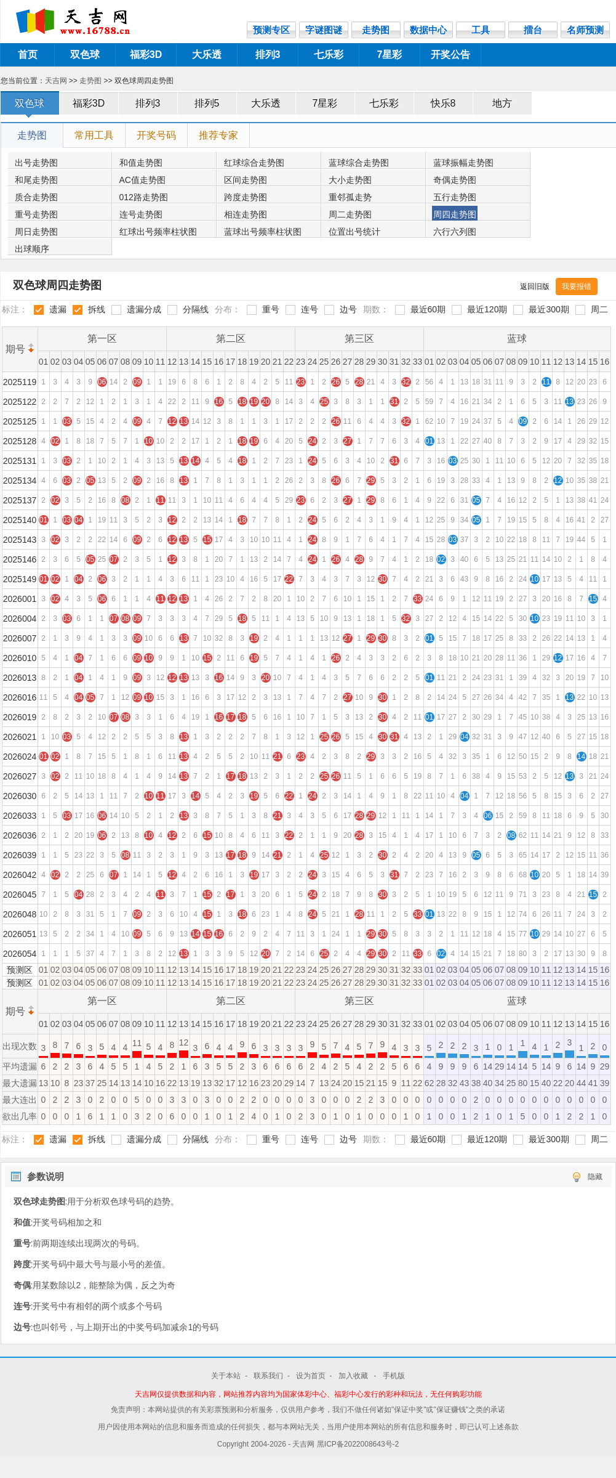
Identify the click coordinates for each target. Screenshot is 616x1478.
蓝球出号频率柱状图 (263, 232)
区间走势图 (245, 180)
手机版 (394, 1375)
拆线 (96, 309)
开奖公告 (450, 54)
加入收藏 (354, 1375)
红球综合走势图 (254, 163)
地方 (502, 103)
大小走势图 (350, 180)
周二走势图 (350, 214)
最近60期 (428, 309)
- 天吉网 (302, 1444)
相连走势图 (245, 214)
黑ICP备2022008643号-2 (358, 1444)
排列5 (207, 103)
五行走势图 (454, 197)
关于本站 (226, 1375)
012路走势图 (143, 197)
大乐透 (207, 54)
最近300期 (549, 309)
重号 (270, 309)
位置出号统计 (354, 232)
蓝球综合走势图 (359, 163)
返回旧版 (535, 286)
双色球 (85, 54)
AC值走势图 (142, 180)
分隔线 (196, 309)
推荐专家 (218, 135)
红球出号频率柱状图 (158, 232)
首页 (28, 54)
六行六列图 (454, 232)
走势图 (90, 80)
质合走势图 (36, 197)
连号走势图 (140, 214)
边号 (348, 309)
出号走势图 (36, 163)
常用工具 (94, 135)
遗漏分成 (144, 309)
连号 (309, 309)
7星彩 (389, 54)
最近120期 (487, 309)
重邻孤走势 (350, 197)
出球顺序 (32, 249)
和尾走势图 (36, 180)
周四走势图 (454, 214)
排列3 (268, 54)
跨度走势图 (245, 197)
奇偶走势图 (454, 180)
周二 (599, 309)
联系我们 (268, 1375)
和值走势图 (140, 163)
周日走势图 (36, 232)
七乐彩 (328, 54)
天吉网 (56, 80)
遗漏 (57, 309)
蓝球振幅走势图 (463, 163)
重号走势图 (36, 214)
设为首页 (311, 1375)
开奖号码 (156, 135)
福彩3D (146, 54)
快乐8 (443, 103)
